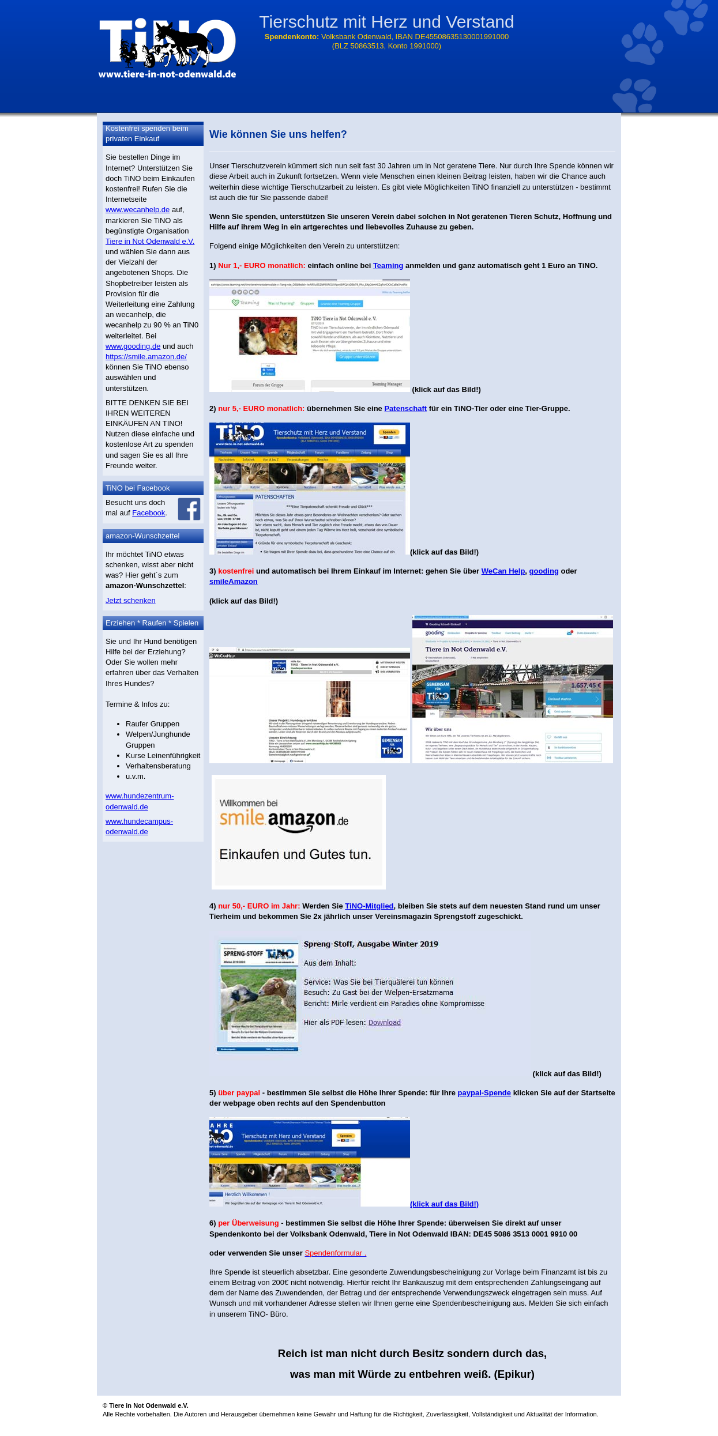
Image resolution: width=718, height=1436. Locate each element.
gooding (544, 571)
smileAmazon (233, 581)
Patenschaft (405, 408)
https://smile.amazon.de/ (146, 356)
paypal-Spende (484, 1092)
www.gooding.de (133, 346)
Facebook (148, 512)
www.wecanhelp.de (138, 209)
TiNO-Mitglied (369, 906)
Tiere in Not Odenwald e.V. (150, 241)
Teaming (388, 265)
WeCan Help (503, 571)
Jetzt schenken (131, 600)
